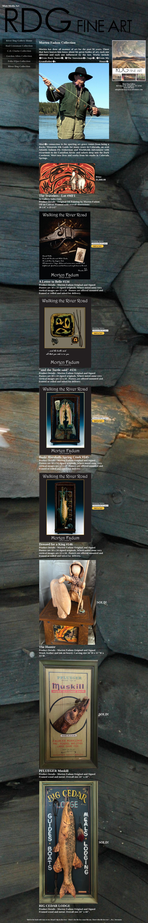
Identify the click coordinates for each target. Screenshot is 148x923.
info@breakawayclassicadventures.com (129, 89)
